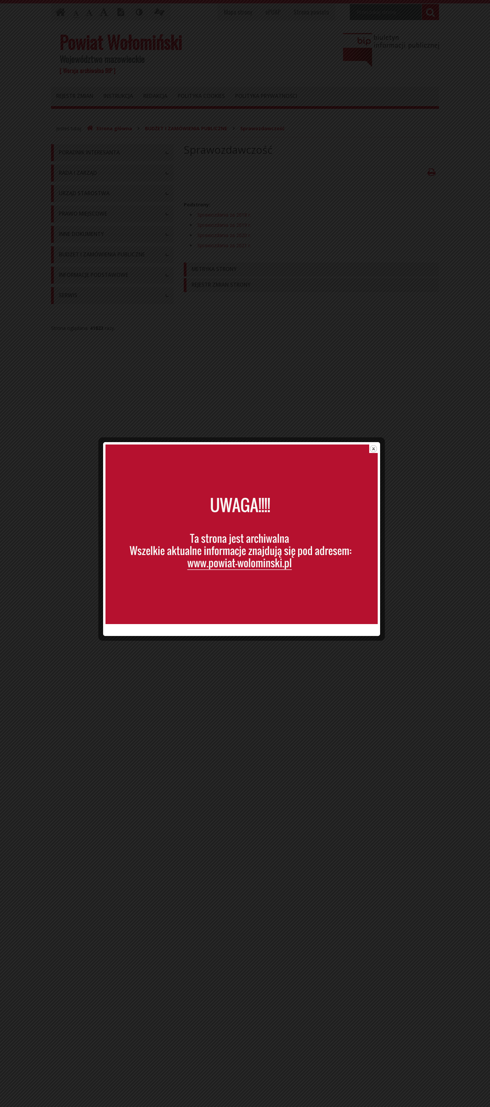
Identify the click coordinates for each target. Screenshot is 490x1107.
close (377, 428)
